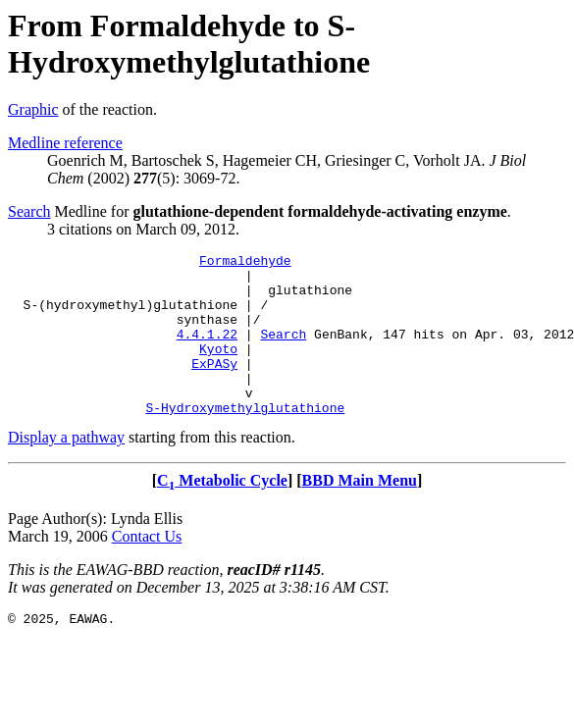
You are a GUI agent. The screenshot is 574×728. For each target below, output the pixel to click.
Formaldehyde (245, 263)
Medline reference (65, 142)
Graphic (33, 109)
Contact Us (147, 568)
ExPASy (214, 386)
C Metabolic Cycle (222, 512)
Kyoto (218, 369)
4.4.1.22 (207, 351)
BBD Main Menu (359, 512)
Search (29, 211)
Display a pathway (66, 469)
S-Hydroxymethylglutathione (244, 439)
